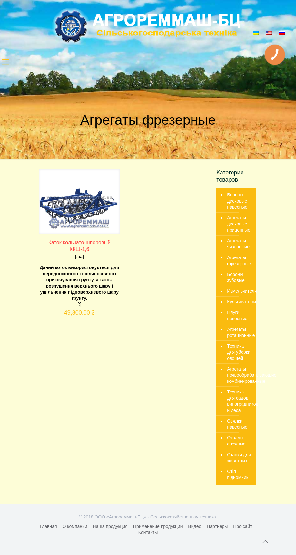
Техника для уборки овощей (239, 352)
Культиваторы (239, 301)
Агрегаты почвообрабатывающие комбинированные (239, 375)
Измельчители (239, 291)
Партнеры (217, 526)
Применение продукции (158, 526)
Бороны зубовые (236, 277)
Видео (194, 526)
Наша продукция (110, 526)
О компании (74, 526)
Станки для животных (239, 457)
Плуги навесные (237, 315)
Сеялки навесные (237, 424)
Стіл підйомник (237, 474)
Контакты (148, 532)
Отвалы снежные (236, 440)
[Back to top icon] (265, 542)
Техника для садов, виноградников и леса (239, 401)
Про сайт (242, 526)
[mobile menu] (5, 62)
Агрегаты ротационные (239, 332)
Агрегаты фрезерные (239, 260)
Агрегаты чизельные (238, 243)
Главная (48, 526)
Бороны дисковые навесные (237, 201)
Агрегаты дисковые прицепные (238, 224)
